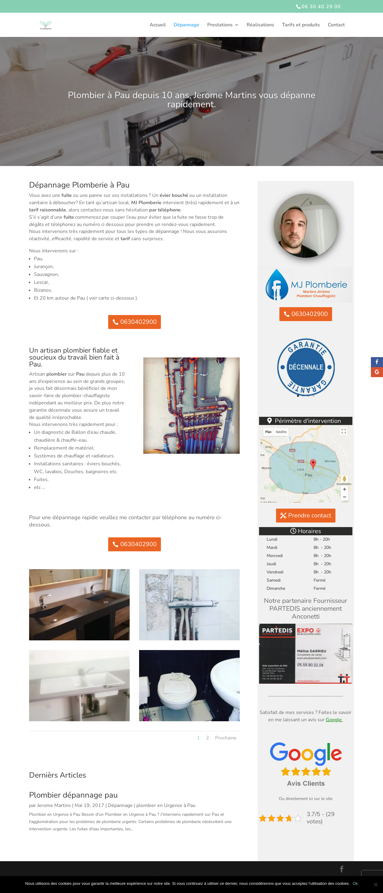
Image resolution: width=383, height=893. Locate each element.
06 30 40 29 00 (321, 6)
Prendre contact (309, 515)
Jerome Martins (54, 805)
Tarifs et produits (301, 25)
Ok (355, 883)
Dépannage (186, 25)
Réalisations (260, 25)
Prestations (220, 25)
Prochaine (226, 738)
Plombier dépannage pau (73, 795)
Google (334, 719)
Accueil (158, 25)
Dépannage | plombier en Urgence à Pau (151, 805)
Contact (336, 25)
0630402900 (138, 322)
